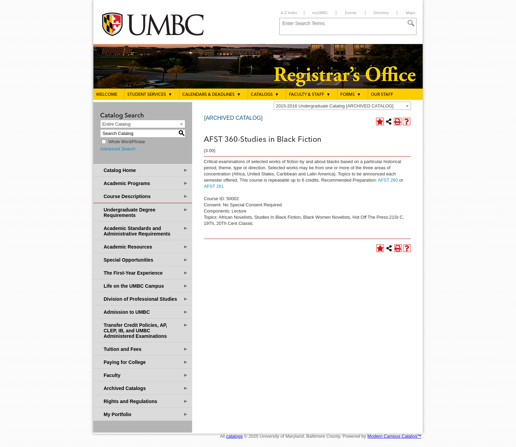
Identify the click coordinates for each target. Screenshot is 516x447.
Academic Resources (146, 247)
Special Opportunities (146, 260)
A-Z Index (289, 13)
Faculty (146, 375)
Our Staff (382, 95)
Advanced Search (118, 148)
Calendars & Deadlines (211, 94)
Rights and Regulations (146, 401)
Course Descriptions (146, 196)
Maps (410, 13)
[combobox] (342, 106)
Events (350, 13)
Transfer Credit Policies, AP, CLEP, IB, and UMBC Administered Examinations (146, 330)
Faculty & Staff (309, 94)
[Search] (411, 23)
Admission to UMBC (146, 312)
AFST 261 (214, 186)
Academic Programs (146, 183)
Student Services (149, 94)
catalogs (234, 436)
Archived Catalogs (146, 388)
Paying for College (146, 362)
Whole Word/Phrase (126, 141)
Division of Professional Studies (146, 299)
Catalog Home (146, 170)
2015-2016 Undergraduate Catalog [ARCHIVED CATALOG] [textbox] (335, 105)
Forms (350, 94)
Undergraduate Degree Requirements (146, 212)
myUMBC (320, 13)
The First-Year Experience (146, 273)
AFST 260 (388, 180)
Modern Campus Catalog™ (394, 436)
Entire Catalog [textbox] (116, 124)
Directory (381, 13)
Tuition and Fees (146, 349)
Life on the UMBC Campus (146, 286)
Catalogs (265, 94)
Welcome (106, 95)
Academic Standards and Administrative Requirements (146, 231)
